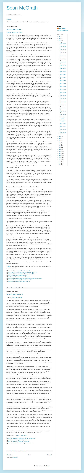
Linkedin (8, 19)
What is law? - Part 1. (17, 297)
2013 (60, 142)
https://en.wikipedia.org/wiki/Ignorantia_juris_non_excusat (21, 438)
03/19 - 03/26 (63, 114)
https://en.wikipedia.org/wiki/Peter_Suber (17, 275)
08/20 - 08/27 (63, 68)
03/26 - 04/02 (63, 111)
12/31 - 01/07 (63, 43)
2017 (60, 42)
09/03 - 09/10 (63, 62)
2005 (60, 157)
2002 (60, 163)
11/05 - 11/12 (63, 52)
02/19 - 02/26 (63, 129)
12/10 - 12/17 (63, 46)
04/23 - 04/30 (63, 98)
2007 (60, 153)
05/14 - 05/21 (63, 92)
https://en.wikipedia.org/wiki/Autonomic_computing (20, 279)
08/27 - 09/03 (63, 65)
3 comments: (25, 450)
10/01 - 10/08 (63, 56)
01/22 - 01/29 (63, 132)
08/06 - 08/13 (63, 71)
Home (29, 454)
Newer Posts (9, 454)
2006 (60, 155)
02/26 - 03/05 (63, 126)
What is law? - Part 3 (14, 29)
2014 (60, 140)
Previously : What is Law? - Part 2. (14, 32)
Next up (8, 266)
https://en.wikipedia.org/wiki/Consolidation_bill (19, 270)
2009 (60, 149)
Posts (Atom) (15, 457)
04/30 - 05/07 (63, 95)
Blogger (47, 465)
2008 (60, 151)
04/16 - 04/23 (63, 102)
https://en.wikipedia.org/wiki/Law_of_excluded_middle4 (21, 273)
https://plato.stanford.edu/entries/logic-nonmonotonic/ (20, 443)
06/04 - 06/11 (63, 86)
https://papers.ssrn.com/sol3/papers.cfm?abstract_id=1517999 (22, 272)
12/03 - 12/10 (63, 49)
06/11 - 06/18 (63, 83)
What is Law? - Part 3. (22, 435)
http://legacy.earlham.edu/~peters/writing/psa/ (18, 276)
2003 (60, 161)
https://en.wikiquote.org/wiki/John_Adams (17, 440)
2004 (60, 159)
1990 (60, 164)
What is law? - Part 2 (14, 294)
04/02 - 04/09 (63, 108)
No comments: (25, 287)
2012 (60, 144)
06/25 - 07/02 (63, 80)
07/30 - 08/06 (63, 74)
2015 (60, 138)
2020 (60, 38)
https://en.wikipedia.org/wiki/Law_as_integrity (18, 441)
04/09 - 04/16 (63, 105)
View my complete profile (62, 30)
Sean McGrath (22, 8)
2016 (60, 136)
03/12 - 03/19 (63, 123)
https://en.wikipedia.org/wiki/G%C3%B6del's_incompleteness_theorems (25, 278)
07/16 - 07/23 (63, 77)
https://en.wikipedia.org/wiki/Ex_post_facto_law (19, 281)
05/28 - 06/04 (63, 89)
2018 (60, 40)
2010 (60, 147)
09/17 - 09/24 (63, 59)
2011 (60, 145)
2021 (60, 36)
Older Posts (49, 454)
